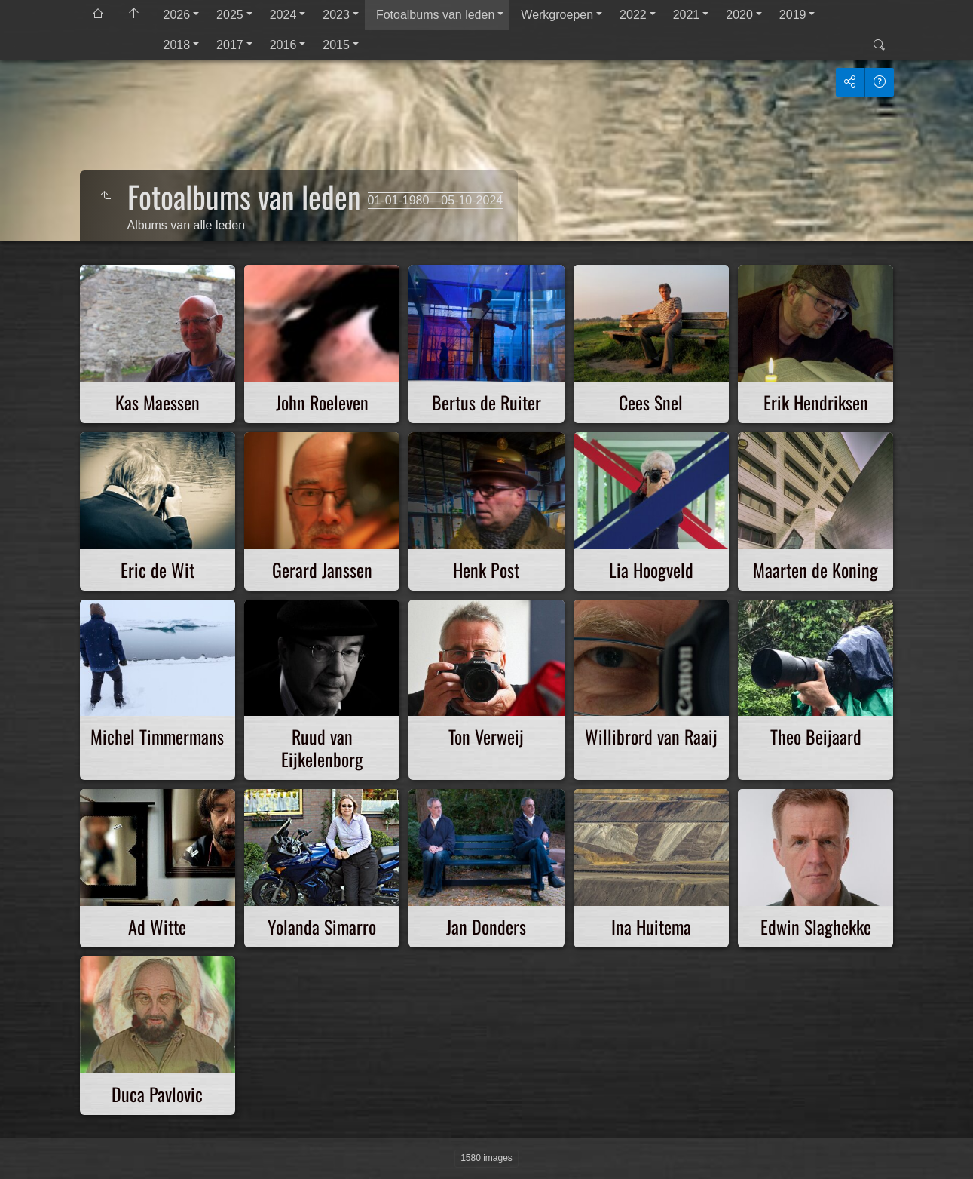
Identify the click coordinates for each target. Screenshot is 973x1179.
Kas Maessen (157, 402)
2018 (177, 44)
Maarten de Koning (815, 569)
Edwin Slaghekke (815, 926)
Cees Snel (651, 402)
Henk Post (486, 569)
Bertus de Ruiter (486, 402)
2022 (633, 14)
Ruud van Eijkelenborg (322, 747)
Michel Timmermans (157, 736)
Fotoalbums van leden (435, 14)
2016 (283, 44)
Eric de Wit (157, 569)
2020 (739, 14)
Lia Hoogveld (651, 569)
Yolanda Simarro (322, 926)
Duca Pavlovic (157, 1093)
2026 (177, 14)
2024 (283, 14)
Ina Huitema (651, 926)
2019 (792, 14)
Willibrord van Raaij (651, 736)
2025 (229, 14)
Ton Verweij (486, 736)
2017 (229, 44)
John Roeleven (322, 402)
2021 (686, 14)
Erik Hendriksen (815, 402)
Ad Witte (157, 926)
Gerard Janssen (322, 569)
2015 (336, 44)
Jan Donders (486, 926)
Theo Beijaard (815, 736)
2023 (336, 14)
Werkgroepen (557, 14)
